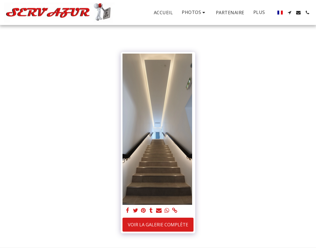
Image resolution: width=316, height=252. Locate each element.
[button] (194, 12)
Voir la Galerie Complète (158, 225)
